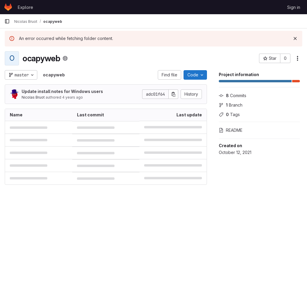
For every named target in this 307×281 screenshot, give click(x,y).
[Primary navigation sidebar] (7, 21)
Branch (230, 104)
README (230, 130)
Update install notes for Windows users (62, 91)
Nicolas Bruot (33, 97)
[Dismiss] (295, 38)
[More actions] (297, 58)
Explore (25, 7)
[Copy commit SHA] (173, 94)
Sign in (293, 7)
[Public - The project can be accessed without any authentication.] (65, 58)
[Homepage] (8, 7)
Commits (232, 95)
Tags (229, 114)
